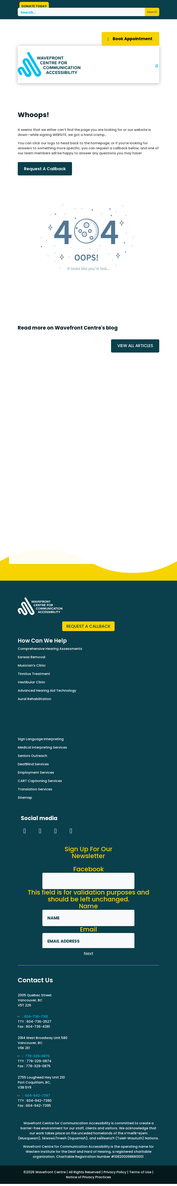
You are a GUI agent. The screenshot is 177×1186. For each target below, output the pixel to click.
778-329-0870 (37, 1058)
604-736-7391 (36, 1018)
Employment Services (36, 774)
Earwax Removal (31, 659)
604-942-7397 (37, 1097)
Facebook (88, 871)
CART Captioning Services (40, 783)
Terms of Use (140, 1174)
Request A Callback (45, 170)
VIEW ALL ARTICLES (134, 348)
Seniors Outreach (32, 757)
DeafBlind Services (33, 766)
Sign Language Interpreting (41, 741)
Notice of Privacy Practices (88, 1179)
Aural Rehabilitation (34, 701)
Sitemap (25, 799)
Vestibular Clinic (31, 684)
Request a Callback (88, 628)
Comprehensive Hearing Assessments (50, 650)
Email (88, 931)
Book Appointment (130, 40)
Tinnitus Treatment (34, 676)
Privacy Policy (115, 1174)
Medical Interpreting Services (42, 749)
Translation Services (35, 791)
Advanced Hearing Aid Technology (47, 692)
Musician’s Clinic (32, 667)
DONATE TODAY (34, 6)
